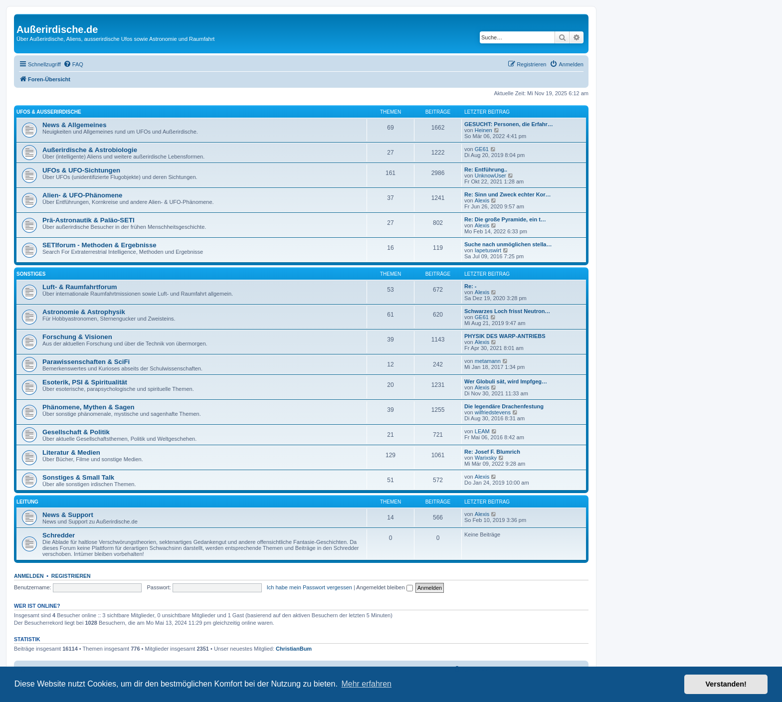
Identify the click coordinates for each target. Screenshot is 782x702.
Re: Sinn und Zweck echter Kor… (507, 194)
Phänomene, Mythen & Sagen (88, 407)
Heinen (483, 130)
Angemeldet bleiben (384, 587)
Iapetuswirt (488, 250)
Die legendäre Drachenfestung (504, 406)
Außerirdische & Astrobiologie (89, 150)
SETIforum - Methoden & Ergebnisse (99, 245)
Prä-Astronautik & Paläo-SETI (88, 220)
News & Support (67, 515)
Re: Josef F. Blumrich (492, 452)
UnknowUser (490, 175)
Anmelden (29, 576)
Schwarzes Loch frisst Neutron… (507, 311)
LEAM (482, 431)
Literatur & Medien (71, 452)
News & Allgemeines (74, 125)
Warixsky (486, 458)
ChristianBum (294, 649)
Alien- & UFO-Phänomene (82, 195)
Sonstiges (30, 274)
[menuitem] (73, 64)
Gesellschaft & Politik (76, 432)
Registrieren (71, 576)
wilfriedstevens (493, 412)
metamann (488, 361)
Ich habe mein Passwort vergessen (309, 587)
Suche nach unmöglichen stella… (508, 244)
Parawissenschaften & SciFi (86, 361)
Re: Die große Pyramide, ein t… (505, 219)
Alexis (482, 200)
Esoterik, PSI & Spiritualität (84, 382)
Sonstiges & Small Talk (78, 477)
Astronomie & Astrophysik (83, 312)
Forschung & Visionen (77, 337)
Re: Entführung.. (485, 170)
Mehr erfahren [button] (366, 684)
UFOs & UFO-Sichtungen (81, 170)
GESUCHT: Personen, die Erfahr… (508, 124)
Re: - (470, 286)
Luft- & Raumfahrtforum (79, 287)
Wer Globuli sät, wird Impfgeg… (505, 381)
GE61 (482, 149)
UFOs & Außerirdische (48, 112)
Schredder (58, 535)
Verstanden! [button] (726, 684)
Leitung (27, 502)
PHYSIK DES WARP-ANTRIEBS (505, 336)
